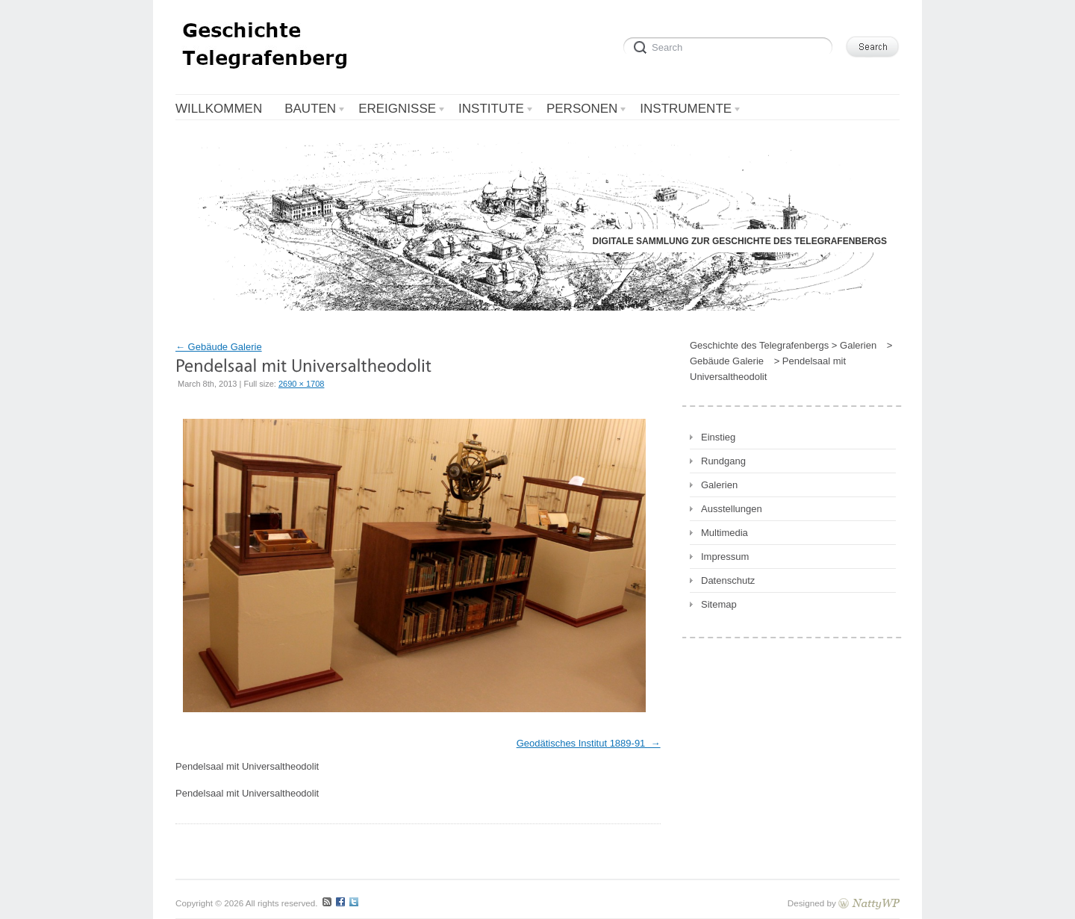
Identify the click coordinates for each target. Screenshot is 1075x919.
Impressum (725, 556)
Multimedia (724, 532)
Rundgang (723, 461)
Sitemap (719, 604)
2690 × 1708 (301, 383)
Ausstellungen (731, 508)
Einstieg (718, 437)
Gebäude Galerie (218, 346)
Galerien (719, 484)
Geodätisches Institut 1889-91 (582, 743)
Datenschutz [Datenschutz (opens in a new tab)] (728, 580)
